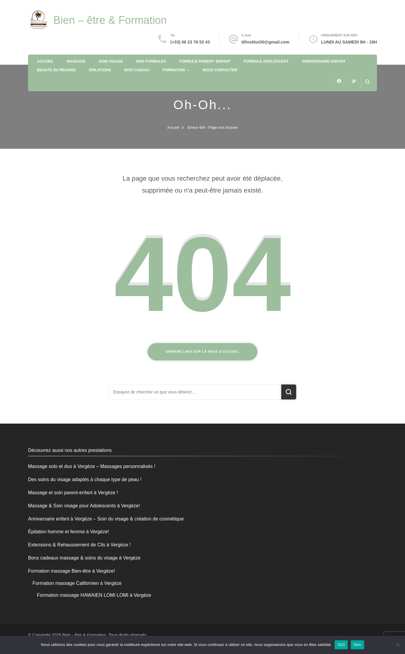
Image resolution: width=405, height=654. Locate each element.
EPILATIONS (100, 70)
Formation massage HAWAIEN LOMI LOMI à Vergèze (94, 595)
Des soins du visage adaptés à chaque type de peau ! (85, 479)
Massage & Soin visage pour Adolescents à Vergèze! (84, 505)
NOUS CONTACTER (219, 70)
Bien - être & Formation (84, 635)
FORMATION (174, 70)
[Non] (398, 645)
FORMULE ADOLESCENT (266, 61)
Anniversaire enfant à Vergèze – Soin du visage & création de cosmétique (106, 518)
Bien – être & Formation (110, 20)
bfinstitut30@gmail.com (266, 42)
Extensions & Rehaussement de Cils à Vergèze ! (79, 544)
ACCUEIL (45, 61)
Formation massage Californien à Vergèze (77, 583)
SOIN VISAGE (111, 61)
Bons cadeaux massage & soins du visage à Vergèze (84, 557)
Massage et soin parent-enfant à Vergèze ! (73, 492)
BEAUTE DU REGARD (56, 70)
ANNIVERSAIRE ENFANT (324, 61)
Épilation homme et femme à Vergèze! (68, 531)
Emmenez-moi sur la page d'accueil (202, 351)
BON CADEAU (136, 70)
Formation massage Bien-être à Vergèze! (71, 571)
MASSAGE (76, 61)
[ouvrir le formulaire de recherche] (367, 81)
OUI (341, 644)
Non (357, 644)
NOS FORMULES (151, 61)
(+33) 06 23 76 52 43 (190, 42)
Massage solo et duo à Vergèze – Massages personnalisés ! (91, 466)
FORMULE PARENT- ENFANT (205, 61)
